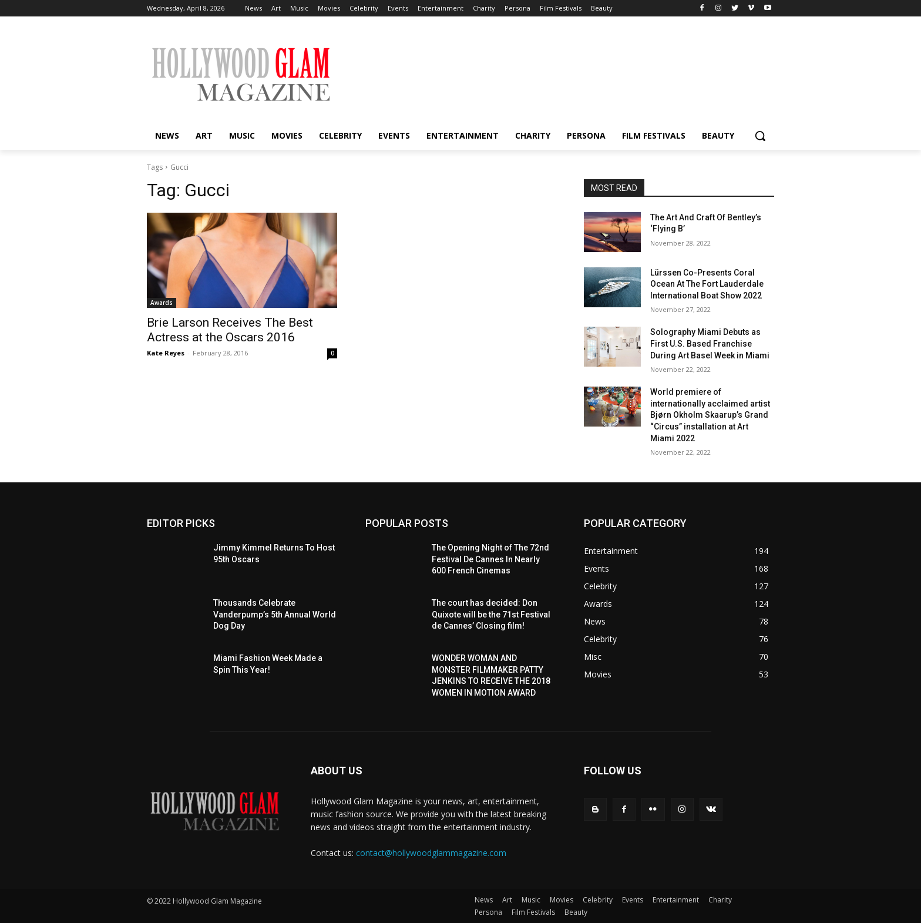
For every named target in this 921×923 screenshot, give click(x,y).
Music (531, 900)
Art (507, 900)
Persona (488, 912)
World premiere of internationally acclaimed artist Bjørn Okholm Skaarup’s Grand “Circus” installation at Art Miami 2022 (710, 414)
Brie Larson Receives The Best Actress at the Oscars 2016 (230, 330)
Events (632, 900)
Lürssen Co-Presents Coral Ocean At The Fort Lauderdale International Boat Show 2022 (707, 284)
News (484, 900)
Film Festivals (533, 912)
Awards (161, 302)
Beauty (575, 912)
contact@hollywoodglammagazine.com (431, 852)
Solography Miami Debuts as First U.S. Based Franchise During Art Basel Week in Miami (709, 343)
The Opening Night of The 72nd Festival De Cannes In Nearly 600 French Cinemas (490, 559)
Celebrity (598, 900)
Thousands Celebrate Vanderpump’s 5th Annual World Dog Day (274, 614)
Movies (561, 900)
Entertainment (676, 900)
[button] (760, 136)
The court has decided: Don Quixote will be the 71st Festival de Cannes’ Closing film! (491, 614)
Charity (720, 900)
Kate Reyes (165, 352)
